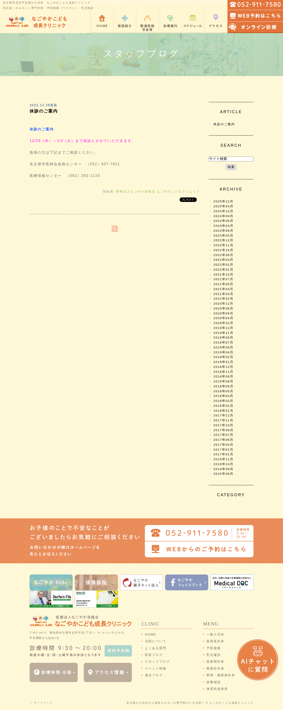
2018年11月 (223, 371)
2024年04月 (223, 225)
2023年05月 (223, 235)
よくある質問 (155, 648)
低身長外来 (215, 641)
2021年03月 (223, 294)
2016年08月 (223, 473)
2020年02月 (223, 323)
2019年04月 (223, 352)
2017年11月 (223, 420)
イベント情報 (155, 668)
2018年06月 (223, 386)
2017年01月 (223, 454)
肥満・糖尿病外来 (220, 675)
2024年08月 (223, 221)
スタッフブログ (157, 661)
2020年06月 (223, 313)
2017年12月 (223, 415)
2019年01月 (223, 362)
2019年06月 (223, 347)
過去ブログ (154, 675)
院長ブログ (154, 655)
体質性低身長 (217, 689)
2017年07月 (223, 435)
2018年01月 (223, 410)
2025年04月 (223, 206)
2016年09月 (223, 469)
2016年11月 (223, 459)
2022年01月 (223, 269)
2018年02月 (223, 405)
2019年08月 (223, 337)
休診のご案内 (44, 111)
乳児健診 (213, 655)
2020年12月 (223, 303)
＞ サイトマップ (41, 702)
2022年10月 (223, 250)
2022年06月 (223, 255)
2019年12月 (223, 328)
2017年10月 (223, 425)
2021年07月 (223, 279)
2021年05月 (223, 284)
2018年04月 (223, 396)
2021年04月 (223, 289)
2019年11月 (223, 333)
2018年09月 (223, 376)
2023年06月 (223, 230)
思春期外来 (215, 661)
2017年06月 (223, 439)
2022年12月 (223, 240)
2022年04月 (223, 259)
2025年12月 (223, 201)
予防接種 (213, 648)
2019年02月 (223, 357)
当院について (155, 641)
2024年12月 (223, 211)
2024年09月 (223, 216)
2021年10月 (223, 274)
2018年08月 (223, 381)
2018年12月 (223, 367)
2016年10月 (223, 464)
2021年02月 (223, 298)
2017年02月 (223, 449)
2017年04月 (223, 444)
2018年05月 (223, 391)
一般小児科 (215, 634)
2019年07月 (223, 342)
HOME (150, 634)
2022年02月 (223, 264)
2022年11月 (223, 245)
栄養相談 (213, 682)
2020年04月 (223, 318)
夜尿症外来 (215, 668)
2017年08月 (223, 430)
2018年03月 (223, 401)
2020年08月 (223, 308)
